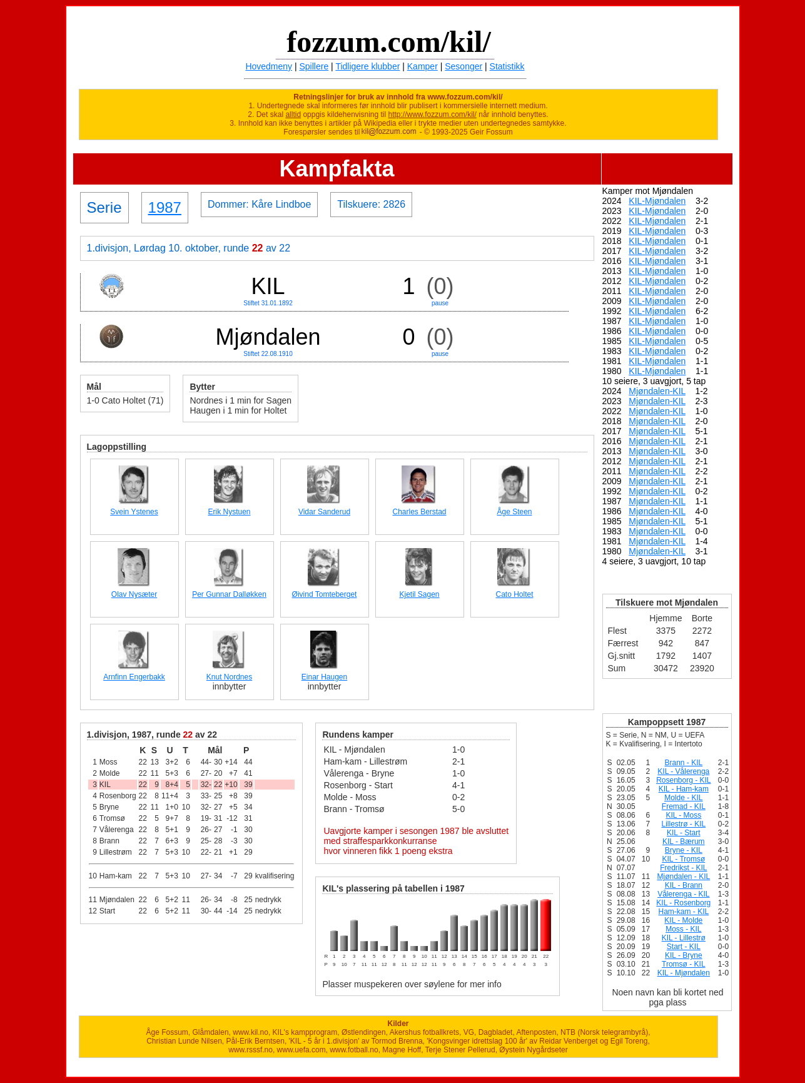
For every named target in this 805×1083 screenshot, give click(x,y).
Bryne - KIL (683, 850)
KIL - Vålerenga (683, 771)
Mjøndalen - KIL (683, 876)
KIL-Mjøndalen (657, 201)
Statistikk (507, 66)
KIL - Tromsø (683, 859)
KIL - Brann (683, 885)
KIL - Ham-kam (684, 789)
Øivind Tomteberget (324, 594)
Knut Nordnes (229, 677)
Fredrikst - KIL (683, 867)
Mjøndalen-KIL (657, 391)
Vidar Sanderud (324, 511)
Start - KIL (684, 946)
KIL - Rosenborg (683, 902)
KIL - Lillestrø (684, 937)
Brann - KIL (683, 762)
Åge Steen (514, 511)
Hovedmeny (268, 66)
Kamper (422, 66)
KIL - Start (684, 832)
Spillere (314, 66)
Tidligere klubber (367, 66)
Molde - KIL (683, 797)
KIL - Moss (683, 815)
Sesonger (463, 66)
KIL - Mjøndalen (683, 973)
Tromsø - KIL (684, 964)
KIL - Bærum (683, 841)
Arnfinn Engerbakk (134, 677)
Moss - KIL (683, 929)
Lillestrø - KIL (683, 824)
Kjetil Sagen (419, 594)
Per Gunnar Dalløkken (229, 594)
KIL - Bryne (683, 955)
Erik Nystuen (229, 511)
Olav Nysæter (134, 594)
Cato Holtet (514, 594)
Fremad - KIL (684, 806)
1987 (164, 207)
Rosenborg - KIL (683, 780)
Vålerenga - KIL (683, 894)
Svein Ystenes (134, 511)
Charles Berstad (419, 511)
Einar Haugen (324, 677)
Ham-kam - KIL (683, 911)
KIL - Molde (683, 920)
